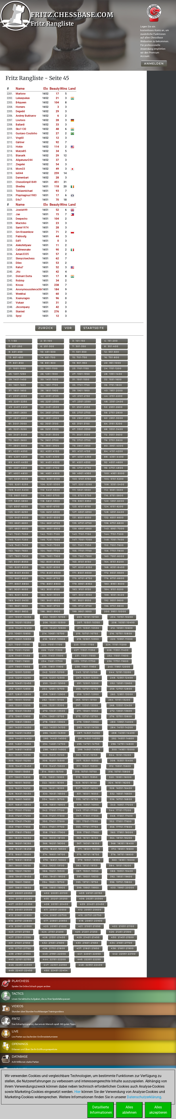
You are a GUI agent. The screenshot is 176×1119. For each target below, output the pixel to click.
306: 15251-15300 (54, 760)
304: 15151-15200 (120, 755)
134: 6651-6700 (50, 523)
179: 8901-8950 (82, 584)
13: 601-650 (16, 357)
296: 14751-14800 (122, 744)
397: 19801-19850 (20, 887)
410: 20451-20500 (20, 909)
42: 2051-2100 (50, 396)
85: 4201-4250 (18, 457)
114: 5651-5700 (50, 495)
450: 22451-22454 (56, 970)
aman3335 (22, 254)
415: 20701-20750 (90, 915)
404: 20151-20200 (20, 898)
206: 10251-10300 (54, 622)
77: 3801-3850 (18, 446)
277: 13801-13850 (20, 722)
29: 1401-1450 (18, 379)
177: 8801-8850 (19, 584)
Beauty (55, 89)
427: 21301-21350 (20, 937)
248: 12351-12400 (121, 677)
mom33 (20, 168)
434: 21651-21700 (121, 943)
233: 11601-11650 (19, 661)
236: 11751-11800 (118, 661)
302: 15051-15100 (54, 755)
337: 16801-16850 (20, 805)
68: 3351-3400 (113, 429)
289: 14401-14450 (20, 738)
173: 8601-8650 (19, 578)
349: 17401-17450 (20, 821)
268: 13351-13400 (121, 705)
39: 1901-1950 (81, 390)
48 (57, 129)
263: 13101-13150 (86, 700)
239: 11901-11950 (85, 666)
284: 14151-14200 (121, 727)
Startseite (93, 328)
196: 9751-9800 (114, 606)
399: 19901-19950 (88, 887)
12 (57, 137)
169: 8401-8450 (19, 573)
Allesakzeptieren (158, 1110)
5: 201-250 (15, 346)
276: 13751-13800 (121, 716)
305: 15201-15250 (20, 760)
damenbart (22, 177)
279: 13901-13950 (88, 722)
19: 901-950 (79, 363)
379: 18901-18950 (89, 860)
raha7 (19, 267)
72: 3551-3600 (113, 434)
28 (57, 120)
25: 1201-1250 (17, 374)
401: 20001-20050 (21, 893)
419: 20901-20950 (20, 926)
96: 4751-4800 (113, 468)
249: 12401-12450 (20, 683)
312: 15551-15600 (120, 766)
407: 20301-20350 (21, 904)
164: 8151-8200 (114, 561)
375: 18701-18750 (88, 854)
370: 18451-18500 (54, 849)
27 (57, 133)
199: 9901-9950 (82, 611)
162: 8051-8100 (50, 561)
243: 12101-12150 (87, 672)
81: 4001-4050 (18, 451)
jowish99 (21, 209)
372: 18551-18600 (122, 849)
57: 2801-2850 (18, 418)
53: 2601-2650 (18, 412)
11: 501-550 (79, 352)
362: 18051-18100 (54, 838)
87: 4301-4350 (81, 457)
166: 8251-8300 (50, 567)
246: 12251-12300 (54, 677)
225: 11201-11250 (19, 650)
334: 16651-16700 (53, 799)
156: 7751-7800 (114, 550)
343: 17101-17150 (87, 810)
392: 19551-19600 (121, 876)
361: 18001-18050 (20, 838)
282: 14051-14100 (54, 727)
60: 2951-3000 (113, 418)
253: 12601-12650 (20, 689)
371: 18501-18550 (89, 849)
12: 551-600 (111, 352)
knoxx (19, 285)
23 (57, 223)
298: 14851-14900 (54, 749)
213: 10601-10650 (20, 633)
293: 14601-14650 (20, 744)
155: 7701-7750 (82, 550)
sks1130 (21, 129)
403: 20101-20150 (90, 893)
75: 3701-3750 (81, 440)
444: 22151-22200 (54, 959)
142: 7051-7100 (50, 534)
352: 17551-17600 (121, 821)
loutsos (20, 120)
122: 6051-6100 (50, 506)
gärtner (20, 142)
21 (57, 98)
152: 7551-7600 (114, 545)
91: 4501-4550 (81, 462)
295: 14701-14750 (88, 744)
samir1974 (22, 227)
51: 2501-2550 (81, 407)
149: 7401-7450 (18, 545)
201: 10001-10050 (20, 617)
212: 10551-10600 (122, 628)
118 (56, 186)
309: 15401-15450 (20, 766)
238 (56, 285)
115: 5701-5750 (81, 495)
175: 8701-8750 (82, 578)
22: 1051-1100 (49, 368)
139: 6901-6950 (82, 528)
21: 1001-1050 (17, 368)
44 (57, 236)
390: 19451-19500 (54, 876)
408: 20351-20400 (56, 904)
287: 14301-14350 (88, 733)
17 (57, 93)
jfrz (18, 271)
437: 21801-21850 (88, 948)
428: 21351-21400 (54, 937)
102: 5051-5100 (50, 479)
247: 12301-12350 (87, 677)
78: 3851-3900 (50, 446)
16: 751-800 (111, 357)
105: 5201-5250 (18, 484)
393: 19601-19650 (20, 882)
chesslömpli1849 (26, 182)
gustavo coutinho (26, 133)
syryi (18, 315)
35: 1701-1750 (81, 385)
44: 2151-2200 (113, 396)
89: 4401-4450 (18, 462)
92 (57, 142)
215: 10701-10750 (87, 633)
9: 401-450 (16, 352)
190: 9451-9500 (50, 600)
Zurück (45, 328)
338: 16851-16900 (54, 805)
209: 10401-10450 (20, 628)
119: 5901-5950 (81, 501)
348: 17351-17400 (121, 816)
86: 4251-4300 (50, 457)
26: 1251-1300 (49, 374)
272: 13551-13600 (121, 711)
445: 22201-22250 (89, 959)
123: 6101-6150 (81, 506)
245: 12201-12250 (20, 677)
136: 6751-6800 (114, 523)
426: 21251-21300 (120, 932)
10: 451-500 (48, 352)
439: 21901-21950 (20, 954)
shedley (20, 186)
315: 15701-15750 (86, 771)
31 (57, 302)
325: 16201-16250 (20, 788)
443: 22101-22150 (20, 959)
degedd (20, 111)
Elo (45, 89)
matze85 (21, 151)
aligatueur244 (24, 159)
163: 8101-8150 (81, 561)
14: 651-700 (48, 357)
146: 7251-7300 (50, 539)
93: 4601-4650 (18, 468)
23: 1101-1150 (80, 368)
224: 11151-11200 (116, 644)
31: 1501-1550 (80, 379)
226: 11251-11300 (52, 650)
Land (71, 89)
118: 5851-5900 (50, 501)
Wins (63, 89)
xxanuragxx (23, 298)
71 (57, 232)
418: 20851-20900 (91, 921)
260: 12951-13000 (121, 694)
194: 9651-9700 (50, 606)
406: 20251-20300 (91, 898)
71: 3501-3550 (81, 434)
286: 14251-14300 (54, 733)
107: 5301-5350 (82, 484)
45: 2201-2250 (18, 401)
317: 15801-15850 (20, 777)
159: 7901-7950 (82, 556)
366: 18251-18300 (54, 843)
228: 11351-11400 (118, 650)
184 (56, 289)
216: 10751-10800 (121, 633)
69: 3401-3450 (18, 434)
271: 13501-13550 (88, 711)
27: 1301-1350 (81, 374)
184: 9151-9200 (114, 589)
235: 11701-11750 (85, 661)
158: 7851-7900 (50, 556)
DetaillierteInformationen (101, 1110)
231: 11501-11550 (85, 655)
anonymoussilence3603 (30, 289)
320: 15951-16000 (120, 777)
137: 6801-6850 (19, 528)
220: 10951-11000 (121, 639)
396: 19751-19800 (121, 882)
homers (20, 106)
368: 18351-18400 (122, 843)
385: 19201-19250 (20, 871)
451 (56, 182)
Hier (77, 1092)
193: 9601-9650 (18, 606)
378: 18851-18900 (54, 860)
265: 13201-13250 (20, 705)
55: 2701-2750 (81, 412)
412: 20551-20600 (89, 909)
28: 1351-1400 (113, 374)
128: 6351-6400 (114, 512)
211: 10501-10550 (88, 628)
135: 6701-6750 (82, 523)
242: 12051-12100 (54, 672)
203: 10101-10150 (88, 617)
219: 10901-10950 (88, 639)
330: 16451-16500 (54, 793)
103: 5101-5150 (81, 479)
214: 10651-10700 (53, 633)
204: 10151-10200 (121, 617)
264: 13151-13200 (119, 700)
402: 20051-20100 (56, 893)
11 (57, 245)
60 (57, 293)
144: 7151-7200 (114, 534)
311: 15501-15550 (87, 766)
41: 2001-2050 (18, 396)
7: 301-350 (79, 346)
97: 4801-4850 (18, 473)
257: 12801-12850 (20, 694)
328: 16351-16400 (121, 788)
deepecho (21, 218)
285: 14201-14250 (20, 733)
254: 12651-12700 (53, 689)
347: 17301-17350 (87, 816)
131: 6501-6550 (81, 517)
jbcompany (23, 307)
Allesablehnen (129, 1110)
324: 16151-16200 (119, 782)
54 (57, 164)
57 (57, 254)
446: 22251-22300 (20, 965)
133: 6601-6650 (18, 523)
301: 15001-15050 (20, 755)
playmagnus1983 (26, 195)
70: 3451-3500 (50, 434)
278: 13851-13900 (54, 722)
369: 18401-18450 (20, 849)
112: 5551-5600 (113, 490)
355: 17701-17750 (87, 827)
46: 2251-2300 (50, 401)
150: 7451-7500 (50, 545)
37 (57, 159)
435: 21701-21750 (20, 948)
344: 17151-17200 (120, 810)
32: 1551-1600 (113, 379)
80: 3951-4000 (114, 446)
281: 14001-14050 (20, 727)
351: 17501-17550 (87, 821)
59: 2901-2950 (81, 418)
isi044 (19, 173)
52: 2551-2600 (113, 407)
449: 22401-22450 (21, 970)
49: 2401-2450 (18, 407)
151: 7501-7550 (81, 545)
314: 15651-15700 (53, 771)
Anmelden (154, 63)
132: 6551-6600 (114, 517)
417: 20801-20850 (55, 921)
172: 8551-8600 (114, 573)
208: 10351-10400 (123, 622)
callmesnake (23, 249)
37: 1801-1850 (18, 390)
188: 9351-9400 (114, 595)
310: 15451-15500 (54, 766)
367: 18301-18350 (88, 843)
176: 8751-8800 (114, 578)
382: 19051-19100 (54, 865)
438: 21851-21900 (122, 948)
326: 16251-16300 (53, 788)
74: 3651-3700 (50, 440)
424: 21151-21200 (53, 932)
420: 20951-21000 (55, 926)
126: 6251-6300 (50, 512)
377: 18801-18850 (20, 860)
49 (57, 168)
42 (57, 271)
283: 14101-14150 (88, 727)
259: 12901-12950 (88, 694)
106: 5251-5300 (50, 484)
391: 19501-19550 (88, 876)
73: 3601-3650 (18, 440)
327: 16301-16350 (87, 788)
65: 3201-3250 (18, 429)
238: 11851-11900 (53, 666)
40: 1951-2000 (113, 390)
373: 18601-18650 (20, 854)
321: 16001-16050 (20, 782)
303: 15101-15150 (87, 755)
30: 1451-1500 (49, 379)
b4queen (21, 102)
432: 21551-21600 (53, 943)
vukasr (20, 302)
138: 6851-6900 (50, 528)
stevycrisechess (25, 258)
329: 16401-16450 (20, 793)
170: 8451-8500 (51, 573)
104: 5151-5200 (114, 479)
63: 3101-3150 (81, 423)
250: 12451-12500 (54, 683)
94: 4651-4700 (50, 468)
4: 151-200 (111, 341)
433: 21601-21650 (87, 943)
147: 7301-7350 (82, 539)
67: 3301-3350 (81, 429)
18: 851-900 (48, 363)
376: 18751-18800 (122, 854)
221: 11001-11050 (19, 644)
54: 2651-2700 (50, 412)
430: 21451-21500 (122, 937)
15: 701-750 (79, 357)
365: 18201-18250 (20, 843)
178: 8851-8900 (51, 584)
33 (57, 124)
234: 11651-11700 (52, 661)
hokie (19, 146)
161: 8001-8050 (19, 561)
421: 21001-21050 (89, 926)
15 (57, 214)
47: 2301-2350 (81, 401)
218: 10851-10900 (54, 639)
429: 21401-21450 (88, 937)
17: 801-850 (16, 363)
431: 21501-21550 (20, 943)
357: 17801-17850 (20, 832)
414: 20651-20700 (55, 915)
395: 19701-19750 (87, 882)
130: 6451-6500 (50, 517)
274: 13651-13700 (53, 716)
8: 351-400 (111, 346)
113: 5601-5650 (18, 495)
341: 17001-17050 (20, 810)
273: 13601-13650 (20, 716)
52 (57, 209)
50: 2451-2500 (50, 407)
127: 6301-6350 (82, 512)
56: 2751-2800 (113, 412)
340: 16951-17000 (121, 805)
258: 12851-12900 (54, 694)
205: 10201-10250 (20, 622)
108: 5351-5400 (114, 484)
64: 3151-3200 (113, 423)
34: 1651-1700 (49, 385)
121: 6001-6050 (18, 506)
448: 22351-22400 (91, 965)
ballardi (20, 124)
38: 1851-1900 (49, 390)
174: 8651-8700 (50, 578)
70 (57, 199)
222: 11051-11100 (51, 644)
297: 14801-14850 (20, 749)
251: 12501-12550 (88, 683)
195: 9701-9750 (82, 606)
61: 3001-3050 (18, 423)
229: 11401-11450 (19, 655)
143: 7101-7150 (81, 534)
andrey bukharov (26, 115)
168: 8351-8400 (114, 567)
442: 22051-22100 (124, 954)
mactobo (21, 223)
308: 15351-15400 (121, 760)
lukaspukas (23, 98)
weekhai (21, 293)
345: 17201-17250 (20, 816)
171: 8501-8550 (82, 573)
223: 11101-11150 (84, 644)
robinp (20, 280)
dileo (19, 262)
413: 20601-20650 (20, 915)
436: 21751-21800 (54, 948)
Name (20, 89)
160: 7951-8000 (114, 556)
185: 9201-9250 (18, 595)
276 (56, 311)
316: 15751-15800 (119, 771)
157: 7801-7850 (19, 556)
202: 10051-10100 (54, 617)
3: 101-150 (78, 341)
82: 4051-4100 (50, 451)
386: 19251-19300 (54, 871)
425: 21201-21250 (86, 932)
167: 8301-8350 (82, 567)
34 (57, 151)
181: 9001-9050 (18, 589)
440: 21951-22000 (54, 954)
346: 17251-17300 (54, 816)
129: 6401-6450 (19, 517)
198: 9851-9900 (50, 611)
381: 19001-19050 (20, 865)
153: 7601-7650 (18, 550)
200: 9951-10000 (115, 611)
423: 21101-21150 (19, 932)
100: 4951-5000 (114, 473)
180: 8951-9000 (114, 584)
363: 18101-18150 (87, 838)
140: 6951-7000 (114, 528)
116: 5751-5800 (114, 495)
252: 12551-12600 (121, 683)
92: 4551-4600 (113, 462)
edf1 (18, 240)
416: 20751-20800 (20, 921)
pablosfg (21, 236)
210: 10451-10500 (54, 628)
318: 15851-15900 (53, 777)
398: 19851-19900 (54, 887)
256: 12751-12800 (121, 689)
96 (57, 298)
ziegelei (20, 164)
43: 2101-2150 (81, 396)
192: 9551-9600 (114, 600)
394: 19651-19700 (53, 882)
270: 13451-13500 (54, 711)
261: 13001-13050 (20, 700)
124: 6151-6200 (114, 506)
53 (57, 262)
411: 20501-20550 (55, 909)
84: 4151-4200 (113, 451)
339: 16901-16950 (88, 805)
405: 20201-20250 (56, 898)
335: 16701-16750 (87, 799)
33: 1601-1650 (17, 385)
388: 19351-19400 (121, 871)
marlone (20, 93)
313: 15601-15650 (19, 771)
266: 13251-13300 (53, 705)
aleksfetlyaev (23, 245)
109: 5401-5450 (19, 490)
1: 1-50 (13, 341)
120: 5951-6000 (114, 501)
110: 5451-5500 (50, 490)
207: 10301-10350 (88, 622)
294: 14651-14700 (54, 744)
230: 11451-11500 (53, 655)
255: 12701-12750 (87, 689)
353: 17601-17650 (20, 827)
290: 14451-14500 (54, 738)
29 (57, 111)
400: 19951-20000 (122, 887)
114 (56, 146)
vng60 (20, 137)
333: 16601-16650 (20, 799)
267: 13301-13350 (87, 705)
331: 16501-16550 (88, 793)
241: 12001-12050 (20, 672)
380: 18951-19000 (123, 860)
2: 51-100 (46, 341)
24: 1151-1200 (113, 368)
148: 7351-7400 (114, 539)
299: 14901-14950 (89, 749)
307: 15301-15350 (87, 760)
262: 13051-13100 (53, 700)
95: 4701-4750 (81, 468)
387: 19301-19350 (87, 871)
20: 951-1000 (112, 363)
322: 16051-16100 (53, 782)
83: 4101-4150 (81, 451)
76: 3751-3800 (113, 440)
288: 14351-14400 (123, 733)
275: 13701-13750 (87, 716)
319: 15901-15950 (87, 777)
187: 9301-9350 (82, 595)
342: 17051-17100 (54, 810)
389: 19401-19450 (20, 876)
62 (57, 258)
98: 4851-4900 (50, 473)
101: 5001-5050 (18, 479)
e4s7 (19, 199)
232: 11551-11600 (118, 655)
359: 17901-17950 (88, 832)
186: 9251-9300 (50, 595)
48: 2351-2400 (113, 401)
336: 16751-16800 (121, 799)
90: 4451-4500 (50, 462)
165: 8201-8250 (19, 567)
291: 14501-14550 (89, 738)
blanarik (20, 155)
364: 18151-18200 (121, 838)
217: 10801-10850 (20, 639)
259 (56, 173)
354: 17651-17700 (53, 827)
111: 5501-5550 (81, 490)
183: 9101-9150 (81, 589)
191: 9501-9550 (81, 600)
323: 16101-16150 (86, 782)
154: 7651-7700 (50, 550)
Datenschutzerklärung (144, 1097)
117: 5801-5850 (18, 501)
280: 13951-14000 (121, 722)
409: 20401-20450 (92, 904)
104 (56, 102)
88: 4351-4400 (114, 457)
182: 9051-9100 (50, 589)
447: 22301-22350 (55, 965)
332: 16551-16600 (121, 793)
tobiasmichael (24, 190)
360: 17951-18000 (121, 832)
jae (18, 214)
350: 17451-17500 (54, 821)
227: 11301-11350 (84, 650)
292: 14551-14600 (123, 738)
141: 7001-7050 (18, 534)
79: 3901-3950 (81, 446)
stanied (20, 311)
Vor (68, 328)
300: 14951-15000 (123, 749)
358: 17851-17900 (54, 832)
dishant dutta (24, 276)
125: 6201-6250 (18, 512)
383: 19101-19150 (87, 865)
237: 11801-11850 (19, 666)
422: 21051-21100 (123, 926)
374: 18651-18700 (54, 854)
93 (57, 190)
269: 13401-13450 (20, 711)
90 (57, 249)
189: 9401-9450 (19, 600)
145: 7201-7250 (18, 539)
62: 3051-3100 (50, 423)
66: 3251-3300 (50, 429)
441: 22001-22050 (89, 954)
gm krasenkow (24, 232)
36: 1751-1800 (113, 385)
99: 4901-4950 (81, 473)
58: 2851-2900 (50, 418)
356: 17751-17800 (121, 827)
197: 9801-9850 (19, 611)
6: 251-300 (47, 346)
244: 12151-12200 (120, 672)
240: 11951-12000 (119, 666)
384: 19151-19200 (120, 865)
